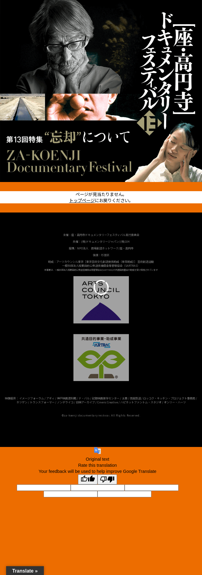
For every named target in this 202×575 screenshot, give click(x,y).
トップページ (82, 200)
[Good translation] (87, 479)
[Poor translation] (107, 479)
